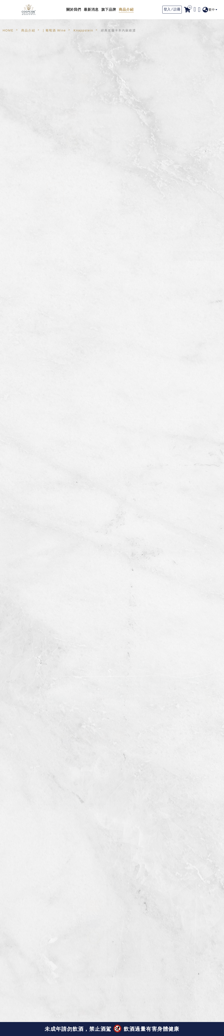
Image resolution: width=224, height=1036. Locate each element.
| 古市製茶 (17, 218)
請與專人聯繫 (191, 256)
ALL (12, 59)
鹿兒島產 (25, 225)
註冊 (176, 9)
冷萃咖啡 (25, 110)
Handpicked (28, 176)
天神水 (23, 245)
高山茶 (23, 85)
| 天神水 (15, 238)
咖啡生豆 (25, 130)
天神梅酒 (25, 156)
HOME (8, 30)
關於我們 (73, 9)
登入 (167, 9)
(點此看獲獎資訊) (62, 1015)
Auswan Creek (30, 186)
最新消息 (91, 9)
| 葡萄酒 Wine (54, 30)
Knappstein (83, 30)
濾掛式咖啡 (27, 120)
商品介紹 (126, 9)
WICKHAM (27, 205)
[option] (101, 110)
